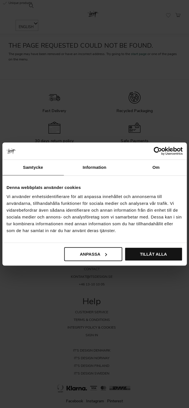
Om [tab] (156, 167)
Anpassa (93, 254)
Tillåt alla (153, 254)
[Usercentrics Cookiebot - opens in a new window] (157, 151)
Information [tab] (95, 167)
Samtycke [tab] (33, 167)
